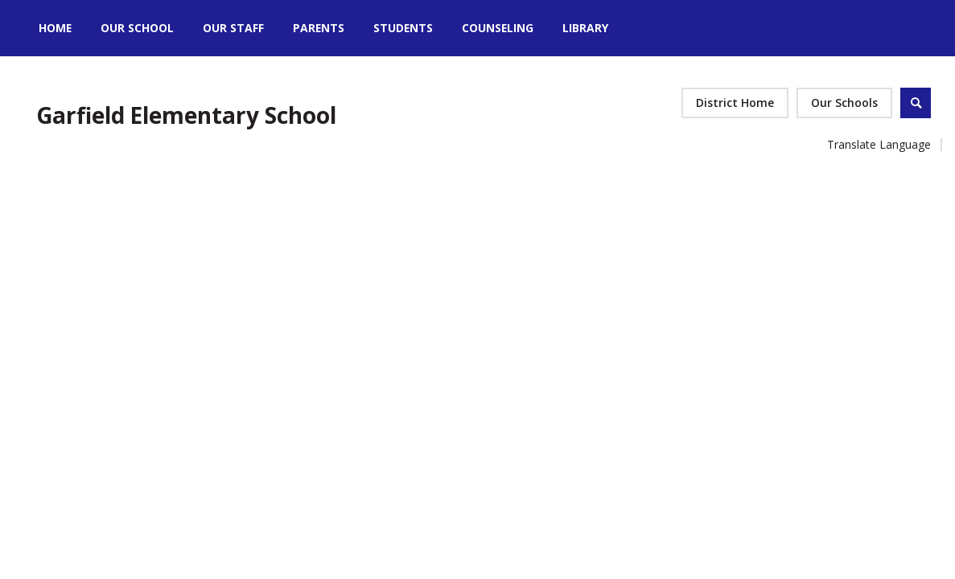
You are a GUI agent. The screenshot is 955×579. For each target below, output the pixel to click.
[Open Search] (915, 103)
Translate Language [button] (879, 144)
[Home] (55, 28)
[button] (844, 103)
